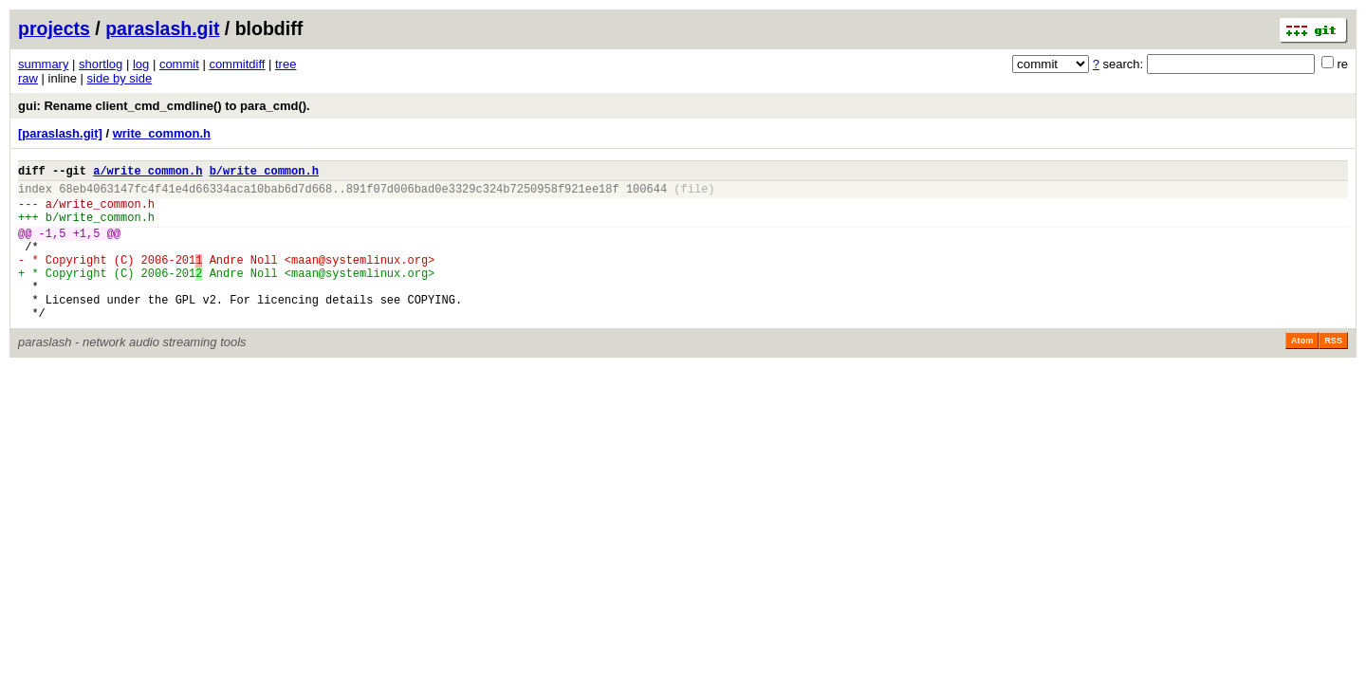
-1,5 (52, 247)
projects (54, 28)
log (141, 64)
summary (43, 64)
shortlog (100, 64)
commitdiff (237, 64)
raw (28, 78)
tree (285, 64)
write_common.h (162, 133)
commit (179, 64)
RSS (1333, 372)
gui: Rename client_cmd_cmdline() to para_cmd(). (164, 106)
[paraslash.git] (60, 133)
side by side (120, 78)
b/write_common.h (264, 173)
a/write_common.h (147, 173)
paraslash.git (162, 28)
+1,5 (87, 247)
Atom (1302, 372)
